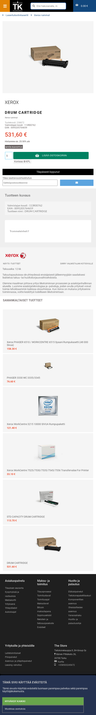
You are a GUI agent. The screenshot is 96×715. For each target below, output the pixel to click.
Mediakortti (10, 600)
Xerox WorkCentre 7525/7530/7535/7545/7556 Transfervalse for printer (48, 470)
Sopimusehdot (44, 615)
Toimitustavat (44, 595)
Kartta (59, 661)
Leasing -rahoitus (13, 665)
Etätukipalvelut (75, 591)
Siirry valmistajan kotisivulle (76, 263)
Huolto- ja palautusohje (74, 621)
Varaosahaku (74, 615)
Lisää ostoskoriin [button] (54, 155)
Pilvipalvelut (11, 657)
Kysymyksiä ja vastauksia (12, 594)
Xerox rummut (40, 15)
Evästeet (41, 627)
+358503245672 (64, 665)
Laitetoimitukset (13, 653)
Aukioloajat (10, 612)
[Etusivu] (17, 10)
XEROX (12, 102)
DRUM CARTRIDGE (17, 562)
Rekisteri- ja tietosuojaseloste (45, 621)
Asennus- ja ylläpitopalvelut (18, 661)
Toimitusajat (43, 599)
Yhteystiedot (11, 608)
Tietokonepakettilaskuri (79, 595)
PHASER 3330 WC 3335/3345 (23, 377)
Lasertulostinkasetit (15, 15)
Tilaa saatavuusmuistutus (17, 178)
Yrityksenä (10, 604)
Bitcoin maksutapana (44, 609)
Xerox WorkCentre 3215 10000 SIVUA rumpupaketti (36, 424)
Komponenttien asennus (75, 601)
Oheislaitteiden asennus (75, 609)
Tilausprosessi (44, 591)
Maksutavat (43, 603)
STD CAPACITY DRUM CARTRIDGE (26, 516)
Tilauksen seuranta (14, 588)
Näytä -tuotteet (11, 263)
